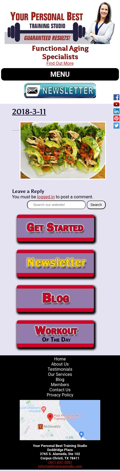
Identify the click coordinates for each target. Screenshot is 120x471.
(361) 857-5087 (60, 462)
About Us (60, 364)
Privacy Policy (60, 394)
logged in (46, 196)
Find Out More (60, 63)
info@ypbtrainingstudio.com (60, 466)
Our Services (60, 374)
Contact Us (60, 389)
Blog (60, 379)
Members (60, 384)
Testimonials (60, 369)
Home (60, 359)
